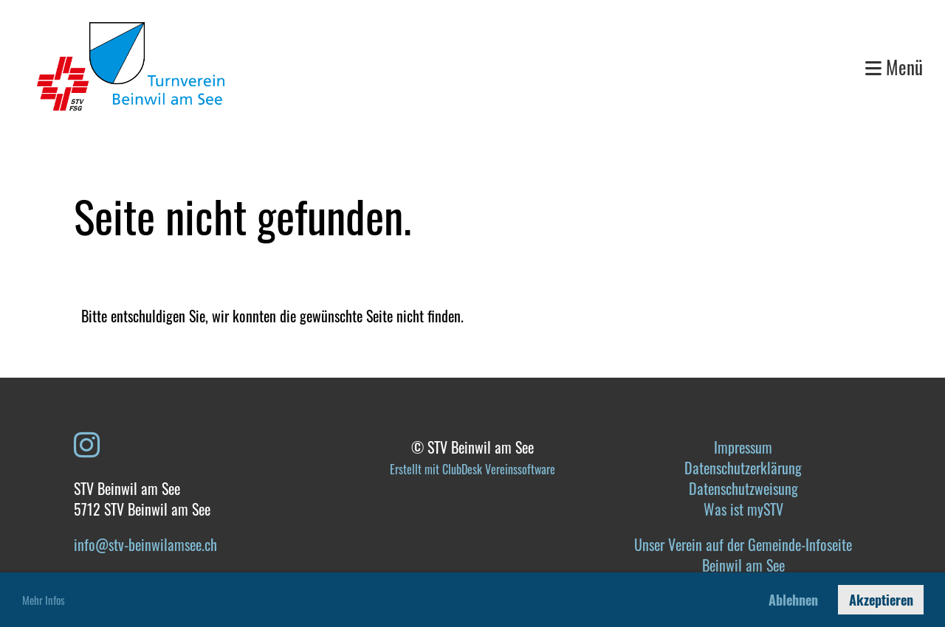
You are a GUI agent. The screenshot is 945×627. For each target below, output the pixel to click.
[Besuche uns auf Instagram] (87, 442)
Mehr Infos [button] (43, 600)
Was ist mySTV (743, 509)
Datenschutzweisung (743, 488)
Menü (894, 67)
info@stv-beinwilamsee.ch (145, 544)
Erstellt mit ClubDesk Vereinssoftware (472, 469)
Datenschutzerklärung (743, 468)
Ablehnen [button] (793, 599)
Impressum (743, 447)
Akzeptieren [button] (881, 599)
